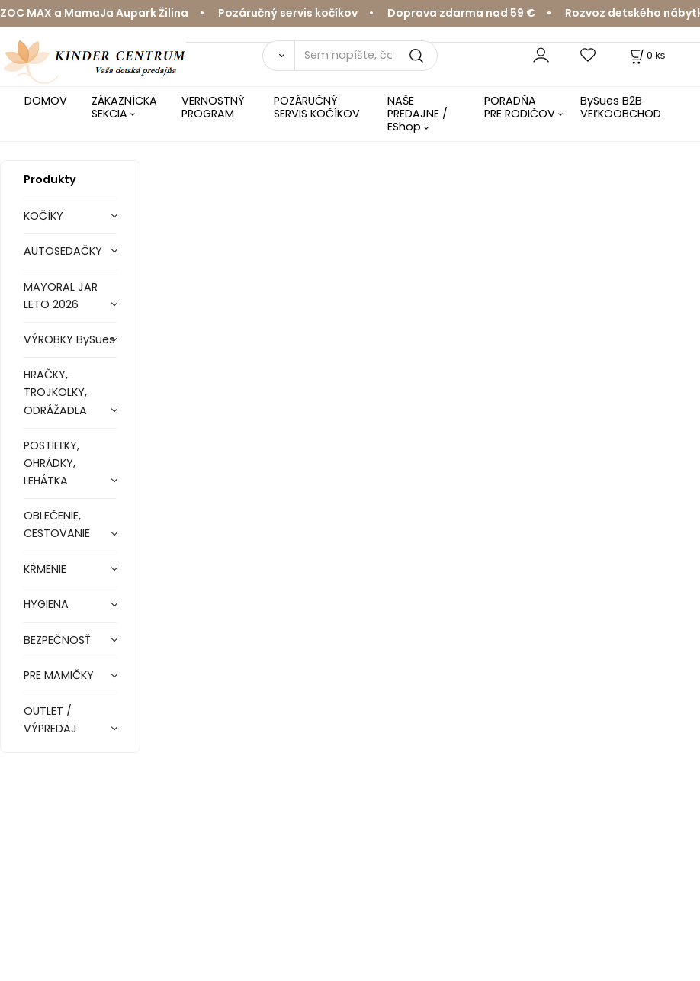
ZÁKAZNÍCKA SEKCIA (124, 107)
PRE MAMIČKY (59, 675)
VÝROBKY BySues (69, 339)
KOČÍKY (43, 216)
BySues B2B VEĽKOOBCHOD (620, 107)
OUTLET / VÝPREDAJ (50, 719)
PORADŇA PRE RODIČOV (519, 107)
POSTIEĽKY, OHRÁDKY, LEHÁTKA (51, 463)
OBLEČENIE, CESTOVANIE (57, 524)
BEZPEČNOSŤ (57, 640)
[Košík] (646, 55)
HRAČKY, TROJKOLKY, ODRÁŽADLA (55, 392)
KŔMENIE (45, 569)
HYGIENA (46, 604)
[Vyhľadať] (278, 55)
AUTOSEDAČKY (63, 251)
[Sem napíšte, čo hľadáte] (366, 55)
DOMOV (45, 100)
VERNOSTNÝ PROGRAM (213, 107)
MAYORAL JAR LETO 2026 (61, 295)
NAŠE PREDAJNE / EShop (417, 114)
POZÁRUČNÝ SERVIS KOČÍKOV (317, 107)
